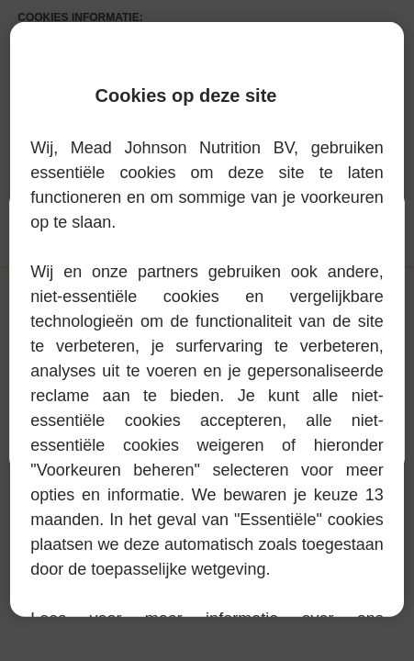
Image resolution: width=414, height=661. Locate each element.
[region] (206, 319)
